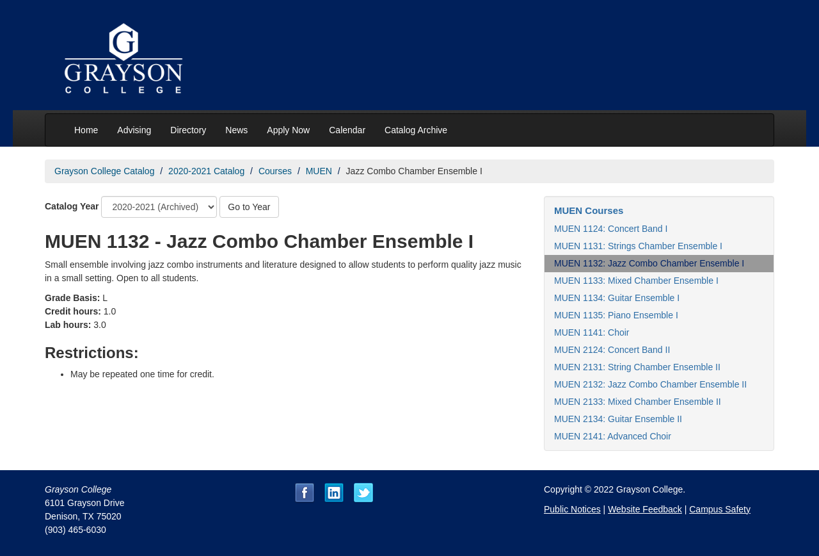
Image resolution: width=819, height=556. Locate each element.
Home (86, 130)
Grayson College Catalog (104, 171)
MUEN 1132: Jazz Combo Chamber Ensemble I (649, 263)
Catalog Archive (416, 130)
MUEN (319, 171)
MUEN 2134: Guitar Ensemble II (618, 419)
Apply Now (288, 130)
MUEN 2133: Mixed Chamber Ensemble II (637, 402)
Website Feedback (645, 509)
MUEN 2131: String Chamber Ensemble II (637, 367)
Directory (188, 130)
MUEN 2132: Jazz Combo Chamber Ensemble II (650, 384)
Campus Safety (720, 509)
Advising (134, 130)
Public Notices (572, 509)
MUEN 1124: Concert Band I (610, 229)
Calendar (347, 130)
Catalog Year (72, 206)
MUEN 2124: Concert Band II (612, 350)
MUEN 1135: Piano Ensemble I (616, 315)
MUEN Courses (588, 210)
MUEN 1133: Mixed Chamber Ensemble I (636, 280)
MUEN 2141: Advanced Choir (612, 436)
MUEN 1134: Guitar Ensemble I (617, 298)
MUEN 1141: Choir (592, 332)
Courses (275, 171)
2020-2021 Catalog (206, 171)
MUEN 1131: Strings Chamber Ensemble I (638, 246)
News (236, 130)
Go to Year (249, 207)
